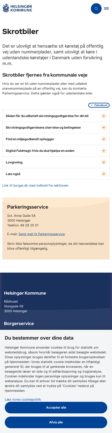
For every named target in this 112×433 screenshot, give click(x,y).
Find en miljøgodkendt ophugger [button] (30, 139)
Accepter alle (56, 407)
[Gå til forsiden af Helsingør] (17, 9)
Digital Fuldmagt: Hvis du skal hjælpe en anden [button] (40, 151)
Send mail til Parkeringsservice (42, 234)
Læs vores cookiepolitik (23, 399)
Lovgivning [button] (14, 162)
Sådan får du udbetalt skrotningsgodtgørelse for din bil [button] (47, 116)
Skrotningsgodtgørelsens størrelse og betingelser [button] (43, 127)
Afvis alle (56, 422)
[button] (108, 9)
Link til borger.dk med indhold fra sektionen (35, 185)
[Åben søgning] (96, 8)
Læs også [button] (13, 174)
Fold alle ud (100, 105)
